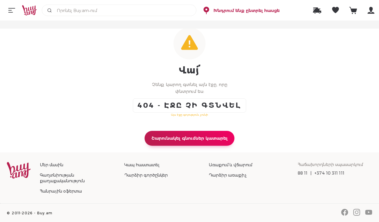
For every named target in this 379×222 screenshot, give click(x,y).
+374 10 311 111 (329, 173)
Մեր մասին (51, 164)
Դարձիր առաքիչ (227, 175)
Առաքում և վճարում (230, 164)
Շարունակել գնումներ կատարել (189, 138)
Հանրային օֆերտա (61, 191)
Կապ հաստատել (141, 164)
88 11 (303, 173)
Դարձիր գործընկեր (146, 175)
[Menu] (11, 10)
